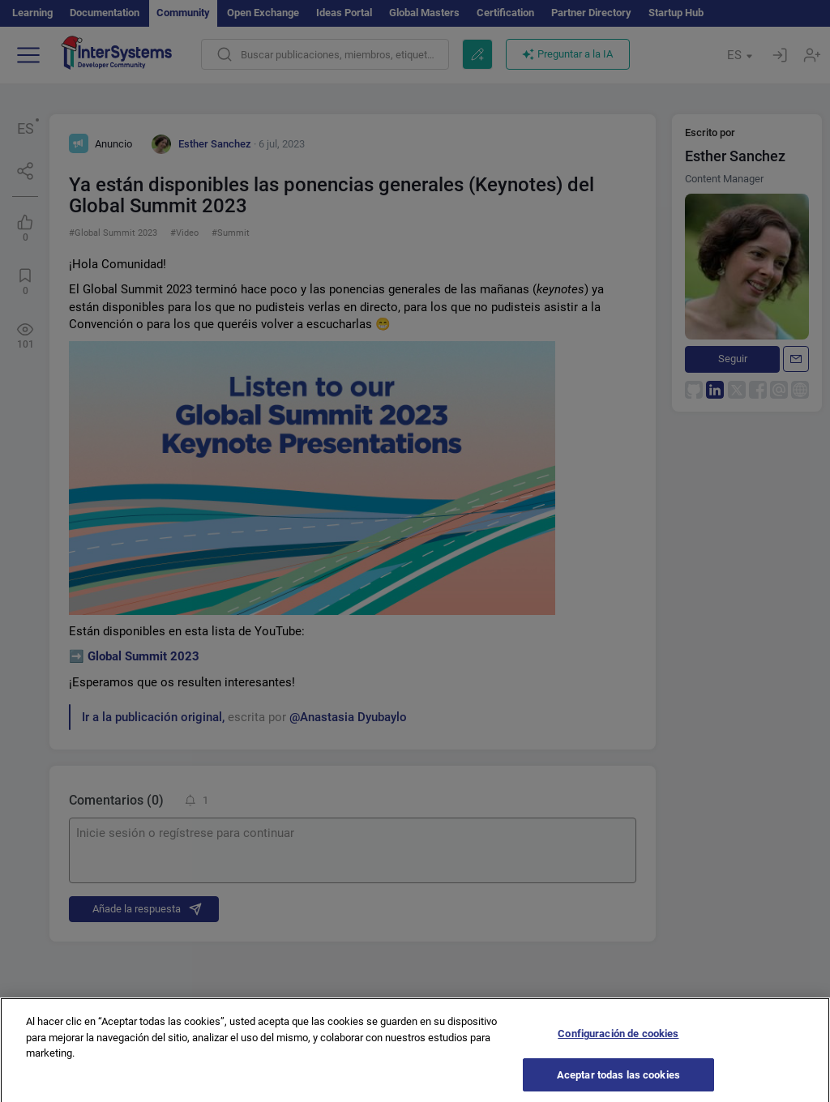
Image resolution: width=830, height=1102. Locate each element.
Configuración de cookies (618, 1040)
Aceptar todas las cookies (618, 1081)
